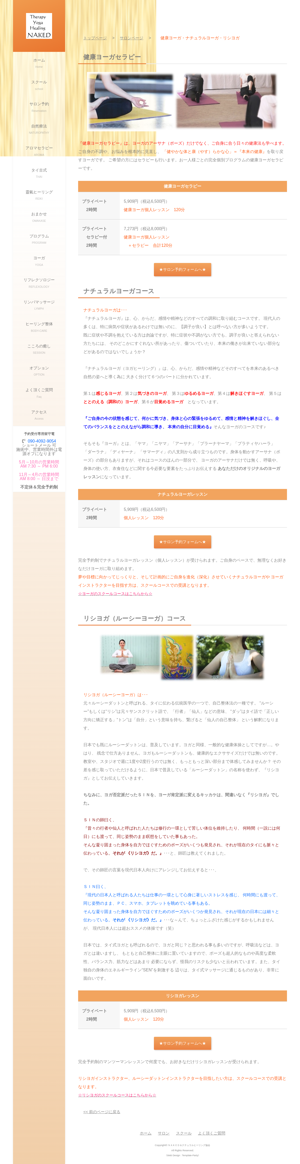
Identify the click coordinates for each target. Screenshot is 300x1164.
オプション (39, 409)
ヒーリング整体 (39, 360)
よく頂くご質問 (39, 434)
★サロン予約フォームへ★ (183, 269)
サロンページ (133, 38)
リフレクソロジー (39, 311)
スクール (39, 90)
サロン (163, 1134)
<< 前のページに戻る (103, 1113)
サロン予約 (39, 114)
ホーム (39, 65)
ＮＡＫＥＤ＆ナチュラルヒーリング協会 (189, 1146)
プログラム (39, 262)
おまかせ (39, 237)
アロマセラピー (39, 163)
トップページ (95, 38)
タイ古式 (39, 188)
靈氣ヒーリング (39, 213)
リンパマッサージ (39, 336)
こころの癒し (39, 385)
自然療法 (39, 139)
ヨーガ (39, 286)
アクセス (39, 459)
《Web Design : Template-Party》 (182, 1156)
